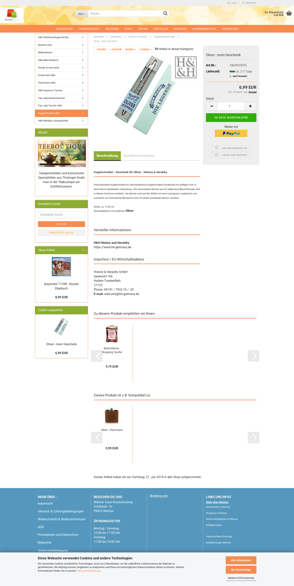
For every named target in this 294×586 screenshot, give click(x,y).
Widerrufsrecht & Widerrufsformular (62, 519)
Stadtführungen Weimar (218, 542)
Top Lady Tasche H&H (50, 105)
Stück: (210, 98)
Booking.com (159, 496)
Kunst (129, 28)
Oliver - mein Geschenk (61, 344)
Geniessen (180, 28)
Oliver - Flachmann (112, 429)
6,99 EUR (61, 353)
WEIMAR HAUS (230, 28)
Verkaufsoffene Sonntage (219, 536)
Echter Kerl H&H (46, 75)
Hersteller (160, 28)
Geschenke (112, 28)
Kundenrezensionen (139, 156)
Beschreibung (107, 156)
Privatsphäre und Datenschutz (58, 535)
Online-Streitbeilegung (53, 550)
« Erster (101, 49)
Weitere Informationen (241, 577)
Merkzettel (249, 3)
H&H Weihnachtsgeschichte (53, 37)
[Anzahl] (231, 106)
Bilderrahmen (45, 52)
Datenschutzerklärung (88, 570)
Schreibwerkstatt (204, 28)
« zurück (116, 49)
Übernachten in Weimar (218, 507)
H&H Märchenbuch (48, 60)
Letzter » (146, 49)
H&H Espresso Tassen (50, 90)
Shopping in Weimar (216, 513)
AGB (41, 527)
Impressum (45, 503)
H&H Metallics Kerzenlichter (53, 120)
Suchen (61, 224)
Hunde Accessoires (48, 67)
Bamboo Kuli (45, 45)
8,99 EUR (61, 297)
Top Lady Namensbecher (51, 98)
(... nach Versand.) (238, 76)
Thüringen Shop (89, 28)
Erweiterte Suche (61, 232)
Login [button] (232, 3)
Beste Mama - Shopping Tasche (112, 350)
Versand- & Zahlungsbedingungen (61, 511)
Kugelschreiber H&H (49, 113)
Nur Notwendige (241, 569)
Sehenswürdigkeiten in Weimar (222, 519)
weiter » (130, 49)
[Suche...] (81, 13)
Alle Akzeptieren (241, 560)
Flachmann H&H (47, 82)
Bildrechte (44, 542)
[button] (211, 106)
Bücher (142, 28)
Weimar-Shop (64, 28)
